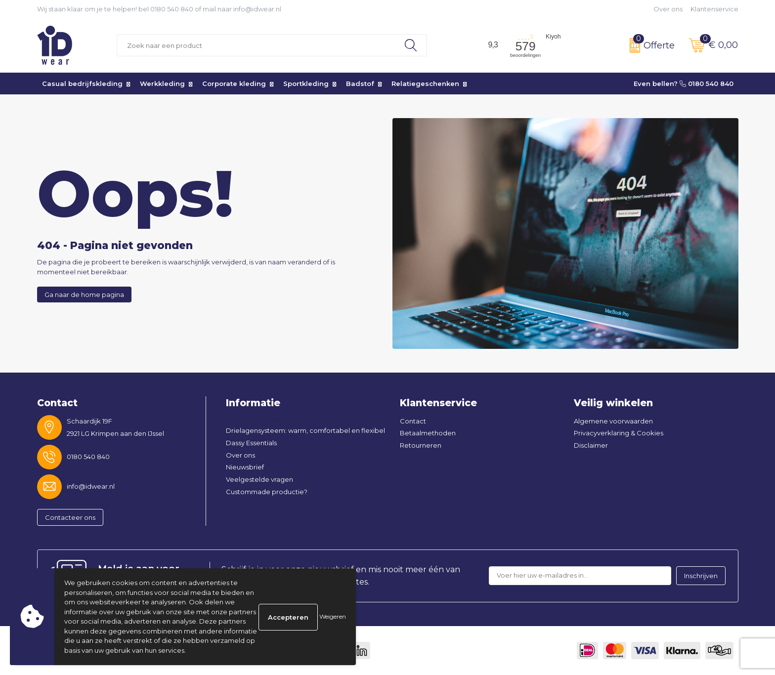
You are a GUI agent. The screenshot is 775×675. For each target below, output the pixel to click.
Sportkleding (306, 83)
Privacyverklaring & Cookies (618, 433)
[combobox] (256, 45)
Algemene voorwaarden (613, 421)
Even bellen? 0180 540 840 (683, 83)
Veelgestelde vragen (259, 479)
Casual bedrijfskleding (82, 83)
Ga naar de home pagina (84, 294)
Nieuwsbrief (245, 467)
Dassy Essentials (251, 443)
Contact (413, 421)
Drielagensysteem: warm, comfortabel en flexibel (305, 430)
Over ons (668, 9)
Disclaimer (591, 445)
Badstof (360, 83)
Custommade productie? (266, 492)
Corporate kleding (234, 83)
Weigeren (332, 616)
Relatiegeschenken (425, 83)
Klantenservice (714, 9)
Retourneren (420, 445)
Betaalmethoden (428, 433)
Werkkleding (162, 83)
